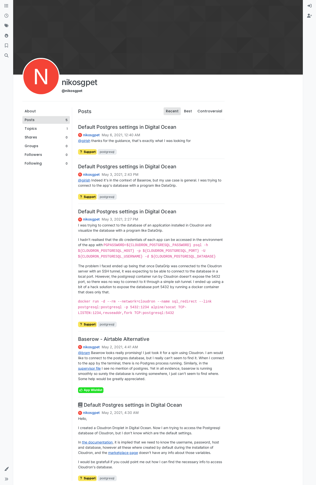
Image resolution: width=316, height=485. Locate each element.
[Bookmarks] (6, 46)
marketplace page (123, 452)
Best (188, 111)
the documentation (97, 442)
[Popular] (6, 36)
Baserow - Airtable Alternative (113, 339)
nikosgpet (91, 135)
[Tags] (6, 26)
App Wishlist (90, 390)
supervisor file (89, 368)
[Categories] (6, 6)
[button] (6, 469)
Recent (172, 111)
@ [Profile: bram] (84, 353)
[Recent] (6, 16)
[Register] (309, 16)
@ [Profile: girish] (84, 140)
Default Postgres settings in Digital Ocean (127, 127)
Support (87, 152)
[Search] (6, 56)
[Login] (309, 6)
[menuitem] (309, 6)
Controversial (209, 111)
